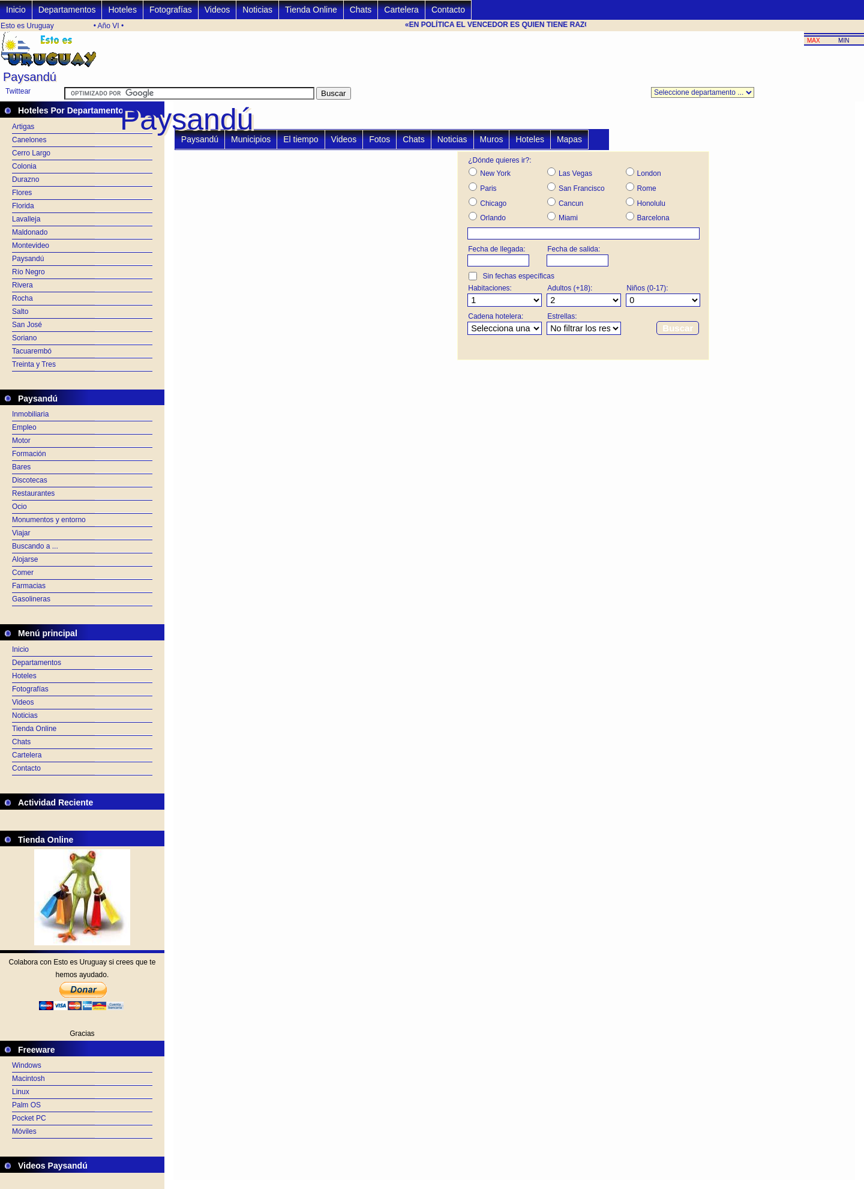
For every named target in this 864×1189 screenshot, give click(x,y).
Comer (23, 572)
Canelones (29, 140)
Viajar (21, 533)
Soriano (24, 338)
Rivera (22, 285)
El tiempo (300, 139)
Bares (21, 467)
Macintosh (28, 1078)
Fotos (379, 139)
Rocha (22, 298)
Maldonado (29, 232)
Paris (488, 188)
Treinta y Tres (34, 364)
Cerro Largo (31, 153)
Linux (20, 1092)
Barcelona (653, 218)
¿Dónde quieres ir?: (499, 160)
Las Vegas (575, 173)
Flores (22, 192)
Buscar (677, 328)
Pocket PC (29, 1118)
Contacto (448, 9)
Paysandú (28, 258)
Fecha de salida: (573, 249)
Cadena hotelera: (495, 316)
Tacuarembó (32, 351)
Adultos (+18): (569, 288)
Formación (29, 454)
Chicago (493, 203)
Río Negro (28, 272)
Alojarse (25, 559)
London (649, 173)
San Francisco (582, 188)
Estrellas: (562, 316)
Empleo (24, 427)
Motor (21, 440)
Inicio (16, 9)
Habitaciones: (490, 288)
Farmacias (29, 586)
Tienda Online (311, 9)
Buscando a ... (35, 546)
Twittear (18, 91)
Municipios (251, 139)
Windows (26, 1065)
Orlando (493, 218)
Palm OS (26, 1105)
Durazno (25, 179)
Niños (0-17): (647, 288)
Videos (217, 9)
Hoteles (122, 9)
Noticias (257, 9)
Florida (23, 206)
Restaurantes (33, 493)
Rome (646, 188)
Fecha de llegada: (496, 249)
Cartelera (401, 9)
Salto (20, 311)
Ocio (19, 506)
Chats (361, 9)
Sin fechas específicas (518, 276)
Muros (491, 139)
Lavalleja (26, 219)
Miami (568, 218)
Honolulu (651, 203)
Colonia (24, 166)
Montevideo (30, 245)
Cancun (571, 203)
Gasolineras (31, 599)
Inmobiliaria (30, 414)
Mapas (569, 139)
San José (27, 325)
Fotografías (170, 9)
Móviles (24, 1131)
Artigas (23, 126)
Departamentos (67, 9)
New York (495, 173)
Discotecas (29, 480)
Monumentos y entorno (49, 520)
